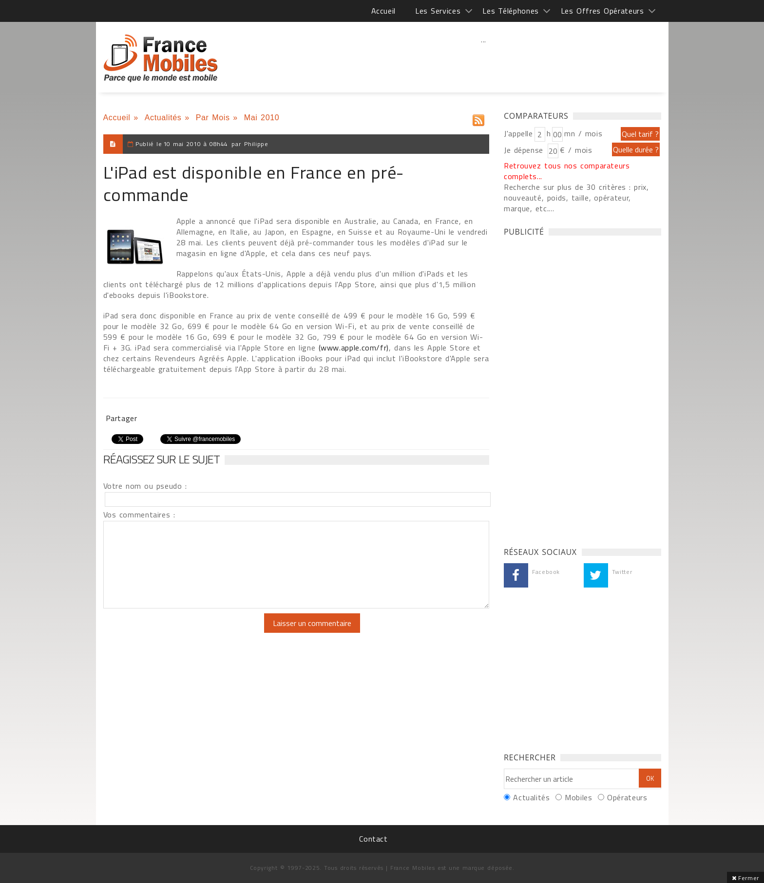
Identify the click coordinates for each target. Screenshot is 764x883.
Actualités (163, 117)
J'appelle (518, 133)
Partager (121, 418)
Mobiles (578, 797)
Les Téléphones (510, 11)
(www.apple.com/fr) (354, 347)
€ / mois (576, 150)
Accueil (383, 11)
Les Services (437, 11)
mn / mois (583, 133)
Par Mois (213, 117)
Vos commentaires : (139, 514)
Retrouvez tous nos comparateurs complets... (567, 171)
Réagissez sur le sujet (161, 459)
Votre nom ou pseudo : (145, 485)
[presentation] (185, 632)
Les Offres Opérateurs (602, 11)
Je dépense (525, 150)
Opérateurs (627, 797)
